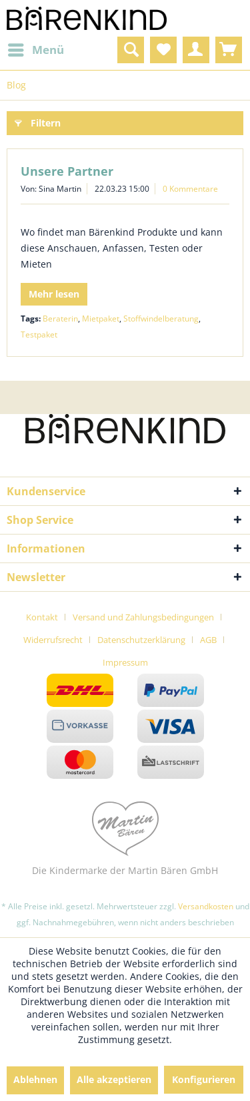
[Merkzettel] (163, 50)
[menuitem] (35, 50)
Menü (36, 48)
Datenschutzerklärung (141, 640)
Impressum (125, 662)
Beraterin (60, 318)
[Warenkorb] (228, 50)
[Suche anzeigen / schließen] (130, 50)
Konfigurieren (203, 1079)
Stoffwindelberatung (161, 318)
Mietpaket (100, 318)
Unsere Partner (67, 171)
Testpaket (39, 334)
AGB (208, 640)
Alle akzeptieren (114, 1079)
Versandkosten (205, 906)
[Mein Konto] (196, 50)
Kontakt (42, 617)
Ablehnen (35, 1079)
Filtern (38, 120)
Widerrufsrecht (53, 640)
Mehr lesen (54, 294)
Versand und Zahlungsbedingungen (143, 617)
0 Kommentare (190, 188)
